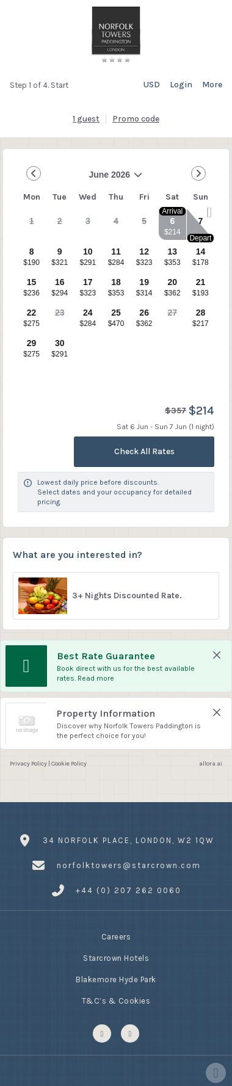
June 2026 (80, 179)
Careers (116, 938)
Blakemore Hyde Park (116, 981)
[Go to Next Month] (198, 173)
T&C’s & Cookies (116, 1002)
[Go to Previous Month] (33, 173)
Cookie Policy (69, 763)
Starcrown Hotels (116, 960)
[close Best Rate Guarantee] (216, 655)
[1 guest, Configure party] (86, 119)
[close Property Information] (216, 712)
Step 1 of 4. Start (39, 85)
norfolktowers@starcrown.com (129, 865)
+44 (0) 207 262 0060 (128, 890)
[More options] (212, 85)
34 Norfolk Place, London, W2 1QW (128, 842)
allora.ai (210, 763)
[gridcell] (31, 224)
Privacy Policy (28, 763)
